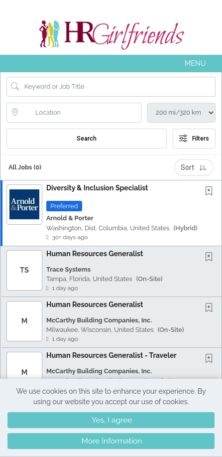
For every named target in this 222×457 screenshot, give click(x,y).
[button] (111, 63)
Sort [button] (194, 167)
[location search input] (80, 113)
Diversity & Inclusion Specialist (97, 188)
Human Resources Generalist (94, 254)
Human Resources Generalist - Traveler (111, 355)
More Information (112, 441)
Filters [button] (194, 139)
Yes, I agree (112, 420)
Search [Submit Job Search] (87, 138)
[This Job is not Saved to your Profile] (211, 191)
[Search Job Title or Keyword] (118, 87)
